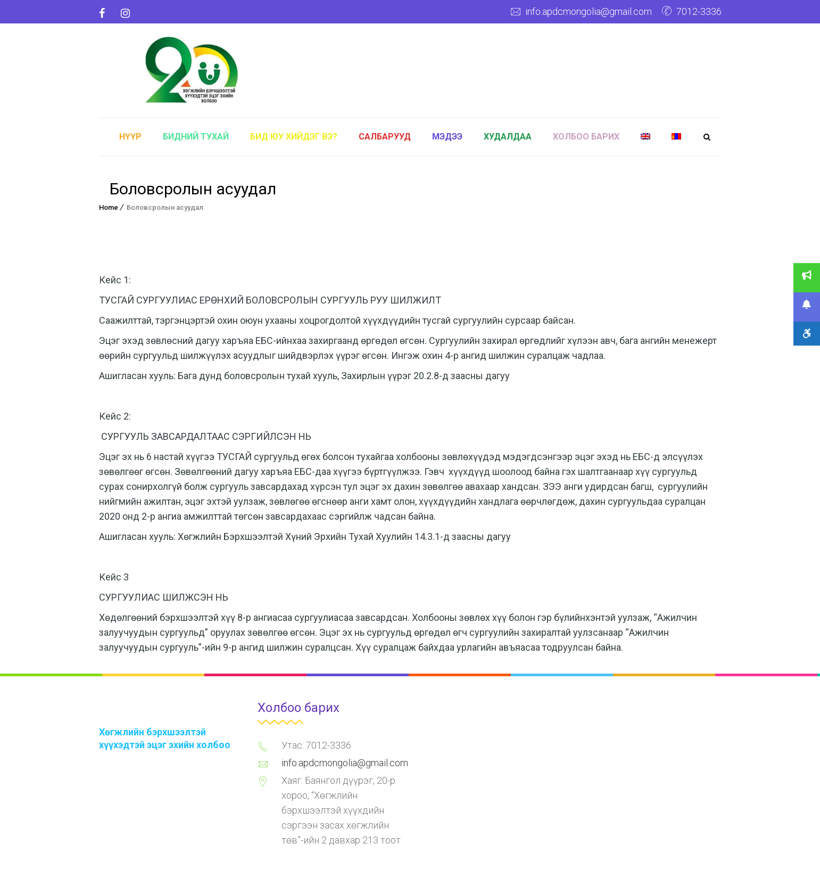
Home (108, 207)
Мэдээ (447, 137)
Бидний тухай (196, 137)
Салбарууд (385, 137)
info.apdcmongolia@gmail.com (588, 11)
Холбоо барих (586, 137)
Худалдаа (508, 137)
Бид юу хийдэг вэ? (293, 137)
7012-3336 (699, 11)
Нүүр (130, 137)
